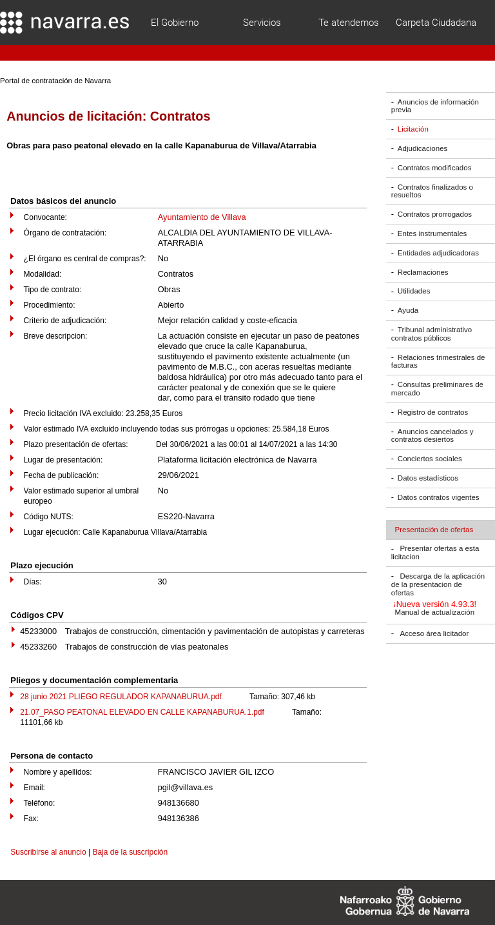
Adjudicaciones (422, 148)
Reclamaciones (423, 272)
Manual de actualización (435, 613)
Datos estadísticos (428, 478)
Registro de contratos (433, 412)
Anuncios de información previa (435, 106)
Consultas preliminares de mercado (437, 389)
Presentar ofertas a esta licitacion (435, 553)
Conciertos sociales (430, 459)
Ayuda (408, 310)
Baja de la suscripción (130, 852)
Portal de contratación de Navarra (55, 81)
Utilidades (414, 291)
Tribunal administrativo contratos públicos (431, 334)
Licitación (413, 129)
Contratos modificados (435, 168)
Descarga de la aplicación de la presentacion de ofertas (438, 584)
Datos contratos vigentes (439, 497)
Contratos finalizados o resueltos (432, 191)
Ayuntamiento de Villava (202, 217)
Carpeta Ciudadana (436, 22)
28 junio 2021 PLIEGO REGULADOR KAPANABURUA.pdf (121, 696)
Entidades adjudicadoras (438, 253)
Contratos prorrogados (435, 214)
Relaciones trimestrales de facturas (438, 361)
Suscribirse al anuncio (48, 852)
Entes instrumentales (432, 233)
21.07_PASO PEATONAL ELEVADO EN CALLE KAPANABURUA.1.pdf (142, 712)
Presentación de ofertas (434, 529)
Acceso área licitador (434, 633)
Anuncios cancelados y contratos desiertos (432, 436)
